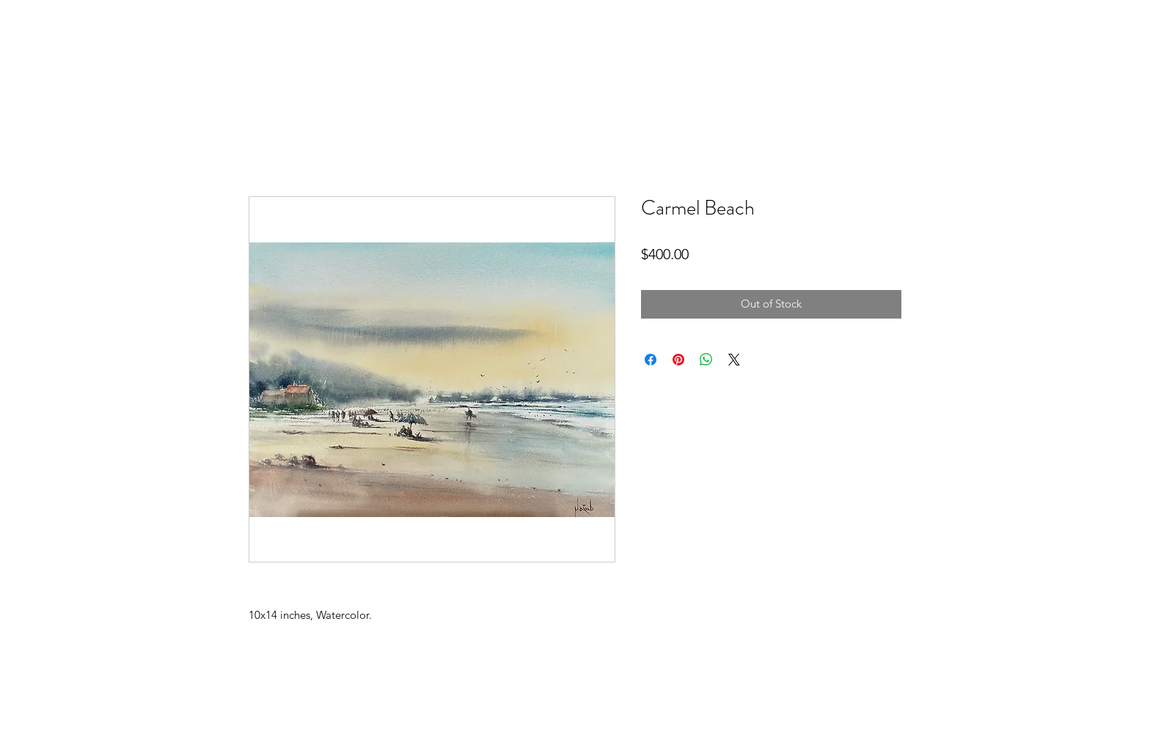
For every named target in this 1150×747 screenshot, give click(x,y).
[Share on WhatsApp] (706, 359)
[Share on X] (734, 359)
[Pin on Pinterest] (678, 359)
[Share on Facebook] (650, 359)
